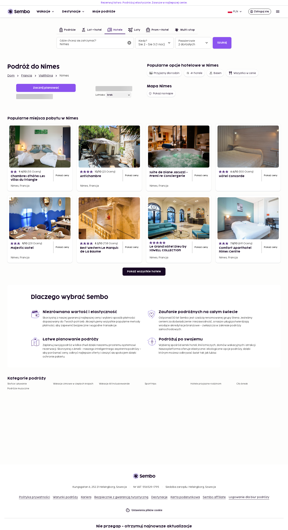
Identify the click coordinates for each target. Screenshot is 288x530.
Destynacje (73, 11)
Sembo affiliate (214, 497)
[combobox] (92, 44)
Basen (215, 73)
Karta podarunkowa (185, 497)
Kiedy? (142, 40)
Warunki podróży (65, 497)
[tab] (67, 30)
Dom (11, 75)
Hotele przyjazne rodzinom (205, 383)
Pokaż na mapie (160, 93)
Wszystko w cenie (242, 73)
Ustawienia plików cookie (144, 510)
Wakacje (46, 11)
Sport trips (150, 383)
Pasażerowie (186, 40)
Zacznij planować (46, 88)
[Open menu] (278, 11)
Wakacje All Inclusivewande (114, 383)
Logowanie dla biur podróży (249, 497)
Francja (26, 75)
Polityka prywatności (34, 497)
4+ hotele (194, 73)
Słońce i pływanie (17, 383)
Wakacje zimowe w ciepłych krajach (73, 383)
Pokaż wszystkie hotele (144, 271)
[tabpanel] (144, 43)
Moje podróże (103, 11)
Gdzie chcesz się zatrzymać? (78, 40)
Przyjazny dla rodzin (164, 73)
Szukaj (222, 42)
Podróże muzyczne (18, 388)
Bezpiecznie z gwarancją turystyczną (121, 497)
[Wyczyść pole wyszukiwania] (129, 43)
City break (242, 383)
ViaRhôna (46, 75)
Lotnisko (100, 95)
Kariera (86, 497)
